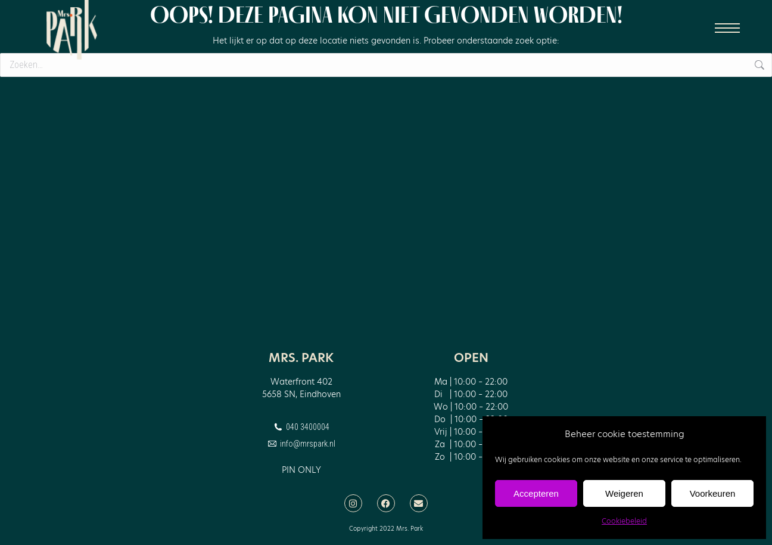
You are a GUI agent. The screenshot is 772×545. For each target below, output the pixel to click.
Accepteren (536, 493)
